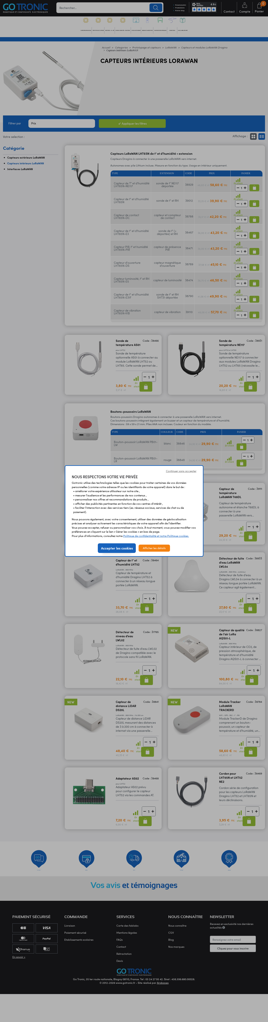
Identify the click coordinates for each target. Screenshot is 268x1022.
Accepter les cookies (117, 548)
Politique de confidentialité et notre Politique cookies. (156, 536)
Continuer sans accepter (181, 471)
